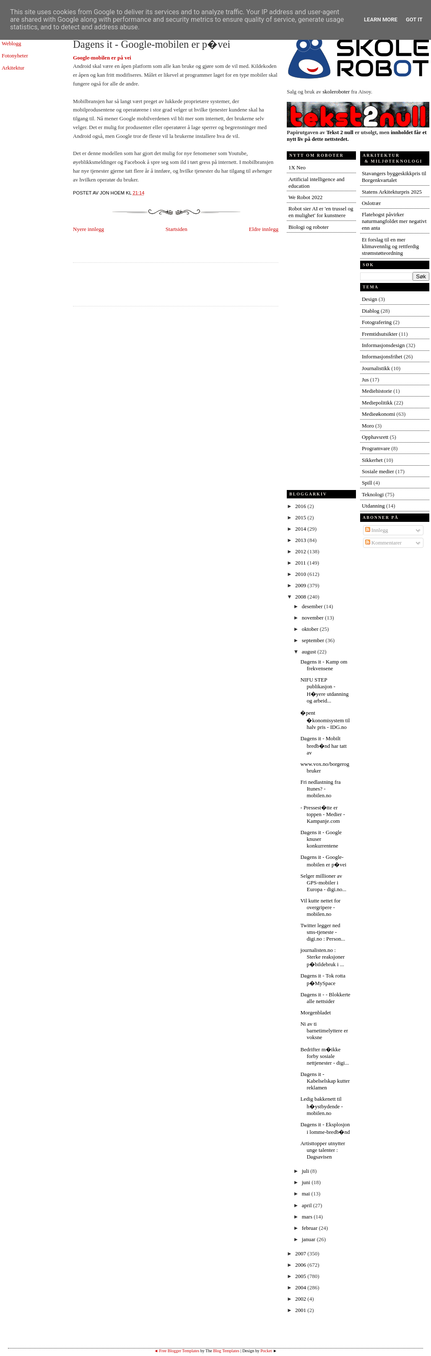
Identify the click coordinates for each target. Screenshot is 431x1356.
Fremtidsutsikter (379, 334)
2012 (301, 551)
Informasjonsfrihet (382, 356)
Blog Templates (226, 1350)
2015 (301, 517)
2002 (301, 1299)
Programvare (376, 448)
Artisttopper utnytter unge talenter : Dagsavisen (322, 1150)
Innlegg (376, 530)
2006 (301, 1265)
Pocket (266, 1350)
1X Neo (297, 167)
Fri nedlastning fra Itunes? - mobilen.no (320, 789)
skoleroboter (336, 91)
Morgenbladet (315, 1012)
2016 (301, 506)
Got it (414, 19)
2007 (301, 1253)
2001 (301, 1310)
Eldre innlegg (263, 229)
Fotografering (377, 322)
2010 (301, 574)
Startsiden (176, 229)
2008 (301, 597)
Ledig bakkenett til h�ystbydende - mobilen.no (321, 1106)
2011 (301, 563)
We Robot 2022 (305, 197)
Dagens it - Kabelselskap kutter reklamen (325, 1081)
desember (313, 606)
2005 (301, 1276)
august (309, 651)
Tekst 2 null (339, 132)
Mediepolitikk (377, 402)
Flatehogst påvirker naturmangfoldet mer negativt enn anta (394, 221)
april (307, 1205)
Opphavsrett (375, 437)
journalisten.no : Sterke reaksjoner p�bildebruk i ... (322, 957)
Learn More (380, 19)
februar (310, 1228)
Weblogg (11, 43)
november (313, 617)
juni (307, 1182)
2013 (301, 540)
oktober (311, 629)
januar (309, 1239)
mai (307, 1193)
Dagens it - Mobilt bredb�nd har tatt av (323, 745)
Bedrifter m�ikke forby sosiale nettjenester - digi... (324, 1056)
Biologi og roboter (308, 227)
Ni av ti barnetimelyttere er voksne (324, 1030)
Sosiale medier (378, 471)
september (314, 640)
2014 (301, 529)
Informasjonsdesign (383, 345)
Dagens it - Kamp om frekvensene (323, 665)
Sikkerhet (372, 460)
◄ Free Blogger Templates (176, 1350)
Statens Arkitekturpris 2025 (392, 192)
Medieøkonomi (378, 414)
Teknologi (373, 494)
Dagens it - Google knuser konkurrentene (321, 839)
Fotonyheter (15, 55)
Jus (365, 379)
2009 (301, 585)
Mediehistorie (377, 391)
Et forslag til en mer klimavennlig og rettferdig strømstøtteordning (390, 246)
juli (306, 1171)
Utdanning (373, 506)
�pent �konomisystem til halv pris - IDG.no (325, 720)
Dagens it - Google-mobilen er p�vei (151, 44)
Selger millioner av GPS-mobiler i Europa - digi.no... (323, 882)
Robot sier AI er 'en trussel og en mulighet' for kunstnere (320, 211)
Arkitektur (13, 68)
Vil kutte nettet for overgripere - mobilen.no (320, 907)
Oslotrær (371, 203)
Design (369, 299)
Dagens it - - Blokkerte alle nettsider (325, 997)
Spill (367, 483)
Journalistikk (376, 368)
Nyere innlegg (88, 229)
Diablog (370, 311)
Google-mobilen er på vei (102, 57)
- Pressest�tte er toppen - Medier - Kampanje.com (322, 814)
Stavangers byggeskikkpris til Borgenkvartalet (394, 176)
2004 (301, 1287)
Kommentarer (383, 542)
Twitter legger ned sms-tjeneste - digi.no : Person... (322, 932)
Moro (368, 426)
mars (308, 1216)
